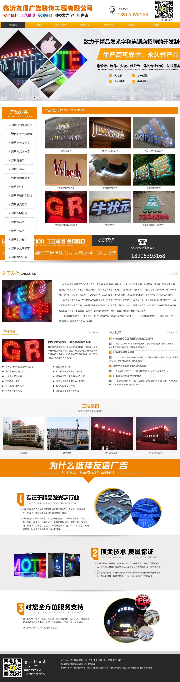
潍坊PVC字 (17, 230)
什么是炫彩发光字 (13, 376)
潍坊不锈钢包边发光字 (21, 197)
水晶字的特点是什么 (14, 371)
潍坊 (86, 660)
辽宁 (115, 660)
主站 (71, 660)
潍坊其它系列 (19, 257)
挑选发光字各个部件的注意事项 (70, 381)
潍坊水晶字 (18, 222)
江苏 (110, 660)
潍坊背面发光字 (20, 178)
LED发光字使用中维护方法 (125, 376)
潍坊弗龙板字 (19, 239)
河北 (105, 660)
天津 (100, 660)
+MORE (174, 274)
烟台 (119, 660)
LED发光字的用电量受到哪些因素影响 (131, 338)
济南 (76, 660)
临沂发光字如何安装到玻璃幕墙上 (128, 366)
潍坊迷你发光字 (20, 142)
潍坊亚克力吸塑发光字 (21, 136)
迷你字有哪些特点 (13, 391)
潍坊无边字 (18, 169)
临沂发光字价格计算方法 (67, 391)
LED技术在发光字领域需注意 (69, 371)
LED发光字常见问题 (121, 352)
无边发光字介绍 (63, 367)
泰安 (95, 660)
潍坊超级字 (18, 160)
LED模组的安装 (12, 381)
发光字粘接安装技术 (65, 386)
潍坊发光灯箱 (19, 204)
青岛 (81, 660)
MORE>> (93, 332)
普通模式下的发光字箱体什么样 (70, 376)
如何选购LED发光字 (14, 386)
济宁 (90, 660)
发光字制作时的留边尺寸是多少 (19, 367)
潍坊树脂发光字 (20, 151)
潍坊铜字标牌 (19, 213)
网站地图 (91, 664)
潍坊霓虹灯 (18, 186)
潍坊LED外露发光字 (21, 127)
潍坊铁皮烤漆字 (20, 248)
